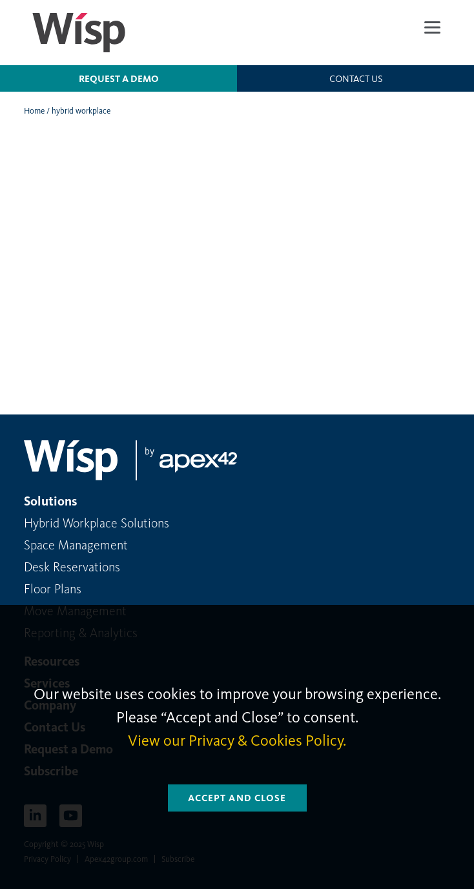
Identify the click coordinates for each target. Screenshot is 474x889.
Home (34, 111)
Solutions (50, 501)
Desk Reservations (72, 567)
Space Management (76, 545)
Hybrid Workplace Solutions (96, 523)
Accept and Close (237, 798)
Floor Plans (52, 589)
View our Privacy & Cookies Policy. (237, 740)
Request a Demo (119, 79)
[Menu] (432, 27)
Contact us (355, 79)
